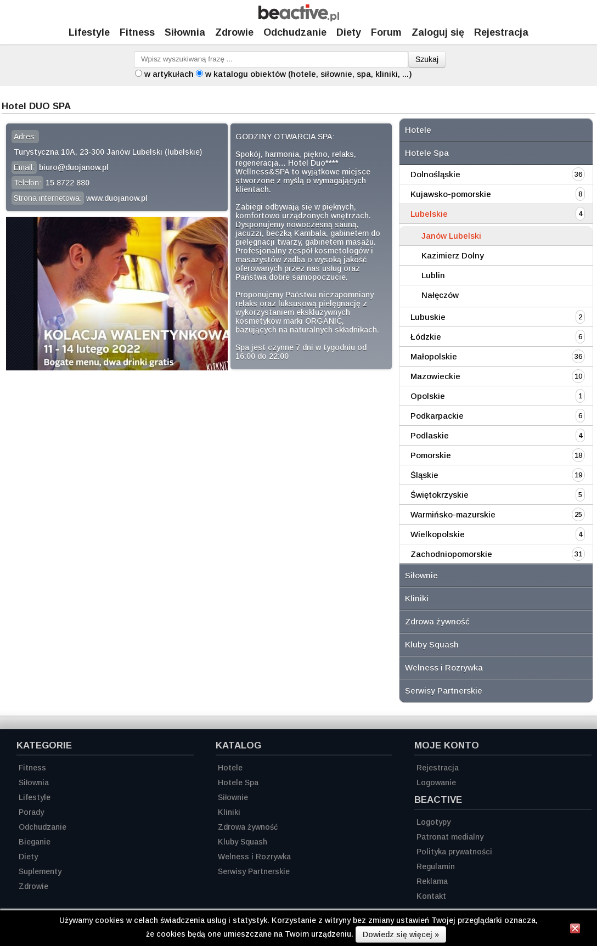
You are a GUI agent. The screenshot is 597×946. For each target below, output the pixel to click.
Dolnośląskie (435, 174)
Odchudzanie (294, 32)
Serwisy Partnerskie (443, 690)
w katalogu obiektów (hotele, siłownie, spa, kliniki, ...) (308, 73)
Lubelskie (429, 213)
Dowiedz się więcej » (401, 934)
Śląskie (424, 475)
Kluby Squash (432, 644)
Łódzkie (425, 336)
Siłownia (185, 32)
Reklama (432, 881)
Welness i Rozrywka (444, 667)
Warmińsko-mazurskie (452, 514)
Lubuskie (428, 317)
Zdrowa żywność (437, 621)
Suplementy (40, 871)
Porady (31, 812)
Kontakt (431, 896)
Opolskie (427, 396)
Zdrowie (234, 32)
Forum (386, 32)
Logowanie (436, 782)
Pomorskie (430, 455)
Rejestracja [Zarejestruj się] (501, 32)
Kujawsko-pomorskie (450, 194)
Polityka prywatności (454, 851)
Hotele (418, 129)
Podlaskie (429, 435)
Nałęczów (440, 295)
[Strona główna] (298, 18)
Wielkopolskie (437, 534)
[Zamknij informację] (575, 930)
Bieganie (34, 841)
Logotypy (433, 822)
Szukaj (426, 59)
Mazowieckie (435, 376)
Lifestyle (89, 32)
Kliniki (417, 598)
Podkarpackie (437, 415)
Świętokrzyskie (439, 494)
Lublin (433, 275)
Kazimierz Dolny (452, 255)
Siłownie (421, 575)
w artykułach (169, 73)
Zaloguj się (438, 32)
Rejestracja (437, 767)
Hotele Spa (427, 152)
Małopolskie (433, 356)
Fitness (137, 32)
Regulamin (435, 866)
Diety (348, 32)
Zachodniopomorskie (451, 554)
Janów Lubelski (451, 235)
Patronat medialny (449, 836)
